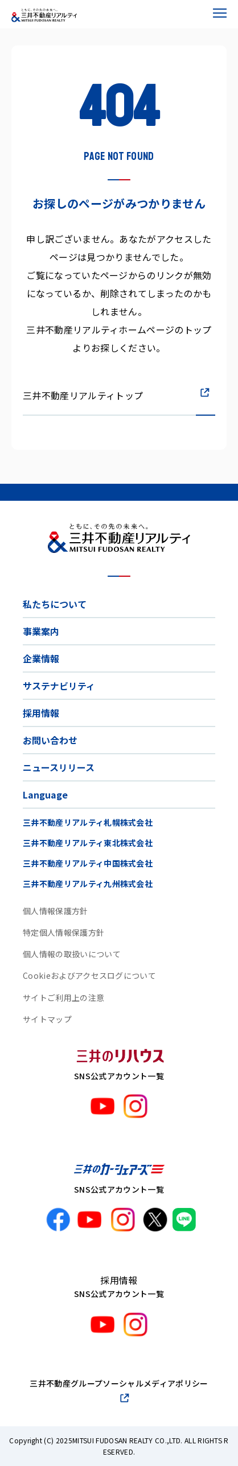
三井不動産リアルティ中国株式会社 (88, 863)
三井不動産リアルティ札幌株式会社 (88, 822)
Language (45, 794)
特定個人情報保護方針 (63, 932)
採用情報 (41, 713)
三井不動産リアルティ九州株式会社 (88, 883)
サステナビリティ (59, 685)
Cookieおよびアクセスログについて (89, 975)
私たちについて (55, 604)
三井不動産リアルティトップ (83, 395)
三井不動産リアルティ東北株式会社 (88, 842)
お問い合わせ (50, 740)
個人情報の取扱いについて (72, 954)
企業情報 (41, 658)
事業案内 (41, 631)
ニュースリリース (59, 767)
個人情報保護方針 (55, 910)
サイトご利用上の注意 (63, 997)
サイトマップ (47, 1019)
